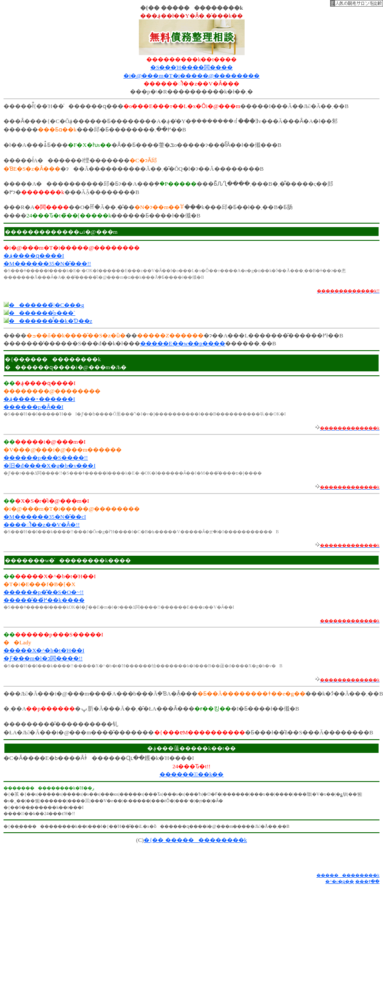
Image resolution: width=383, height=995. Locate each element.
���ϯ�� (367, 881)
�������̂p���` (42, 313)
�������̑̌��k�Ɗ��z (50, 321)
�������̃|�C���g (46, 305)
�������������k (347, 875)
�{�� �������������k (195, 840)
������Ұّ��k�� (192, 774)
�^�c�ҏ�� (339, 881)
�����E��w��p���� (182, 343)
